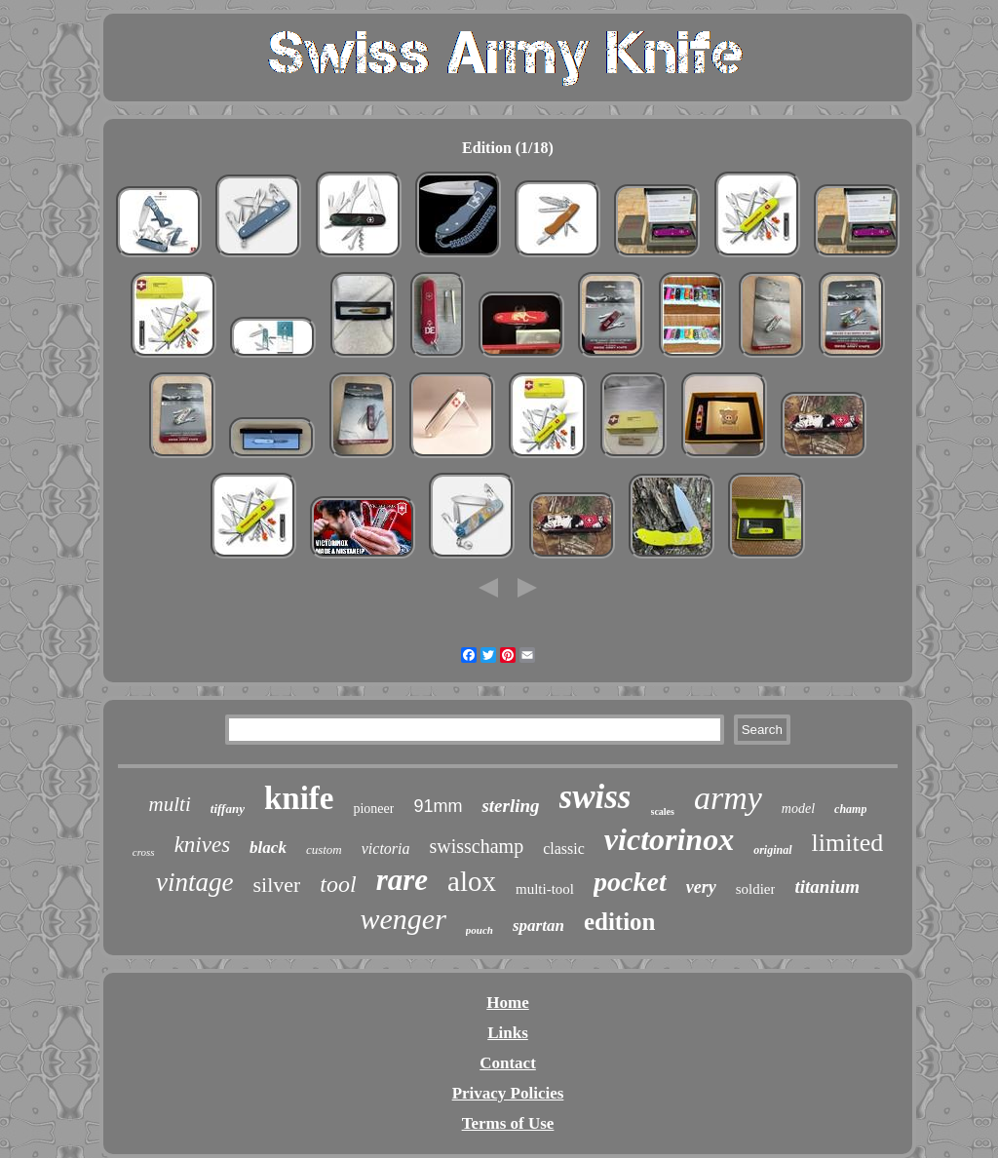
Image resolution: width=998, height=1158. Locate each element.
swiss (595, 797)
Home (507, 1002)
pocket (630, 882)
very (701, 887)
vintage (194, 882)
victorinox (669, 839)
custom (324, 849)
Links (507, 1032)
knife (299, 798)
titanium (827, 886)
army (728, 798)
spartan (538, 925)
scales (662, 811)
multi (170, 804)
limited (848, 843)
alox (471, 881)
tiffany (228, 808)
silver (276, 884)
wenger (403, 919)
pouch (479, 930)
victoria (386, 848)
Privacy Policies (508, 1093)
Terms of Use (508, 1123)
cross (144, 852)
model (798, 808)
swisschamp (477, 846)
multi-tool (545, 889)
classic (564, 848)
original (772, 850)
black (268, 847)
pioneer (373, 808)
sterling (510, 805)
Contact (508, 1063)
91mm (437, 806)
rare (402, 880)
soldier (756, 889)
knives (202, 844)
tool (338, 884)
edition (620, 921)
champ (850, 809)
